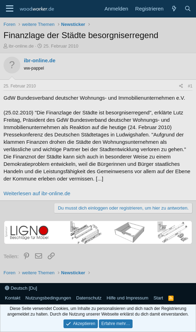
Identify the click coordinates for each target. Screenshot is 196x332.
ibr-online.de (21, 46)
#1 (190, 86)
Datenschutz (88, 298)
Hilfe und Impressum (127, 298)
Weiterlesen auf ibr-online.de (37, 193)
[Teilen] (181, 86)
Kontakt (12, 298)
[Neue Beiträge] (174, 8)
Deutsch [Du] (21, 288)
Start (158, 298)
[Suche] (188, 8)
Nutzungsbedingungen (48, 298)
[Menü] (9, 8)
